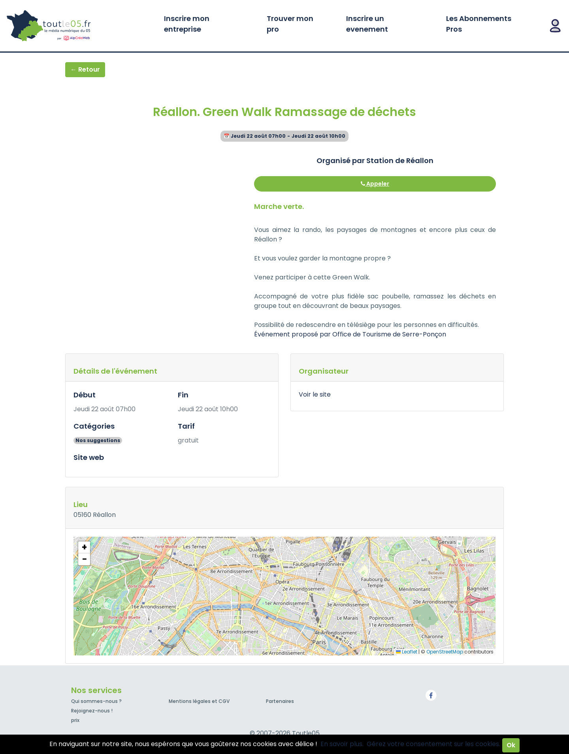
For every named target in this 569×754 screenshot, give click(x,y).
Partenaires (280, 701)
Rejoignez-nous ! (92, 710)
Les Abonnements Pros (478, 23)
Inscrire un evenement (367, 23)
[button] (84, 547)
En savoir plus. (342, 743)
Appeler (375, 184)
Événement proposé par (293, 334)
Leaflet (406, 651)
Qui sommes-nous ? (96, 701)
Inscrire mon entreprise (186, 23)
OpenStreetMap (444, 651)
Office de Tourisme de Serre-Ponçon (389, 334)
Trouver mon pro (290, 23)
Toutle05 (79, 26)
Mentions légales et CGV (199, 701)
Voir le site (315, 394)
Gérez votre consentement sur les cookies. (433, 743)
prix (75, 720)
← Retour (85, 69)
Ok (511, 745)
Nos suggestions (97, 440)
